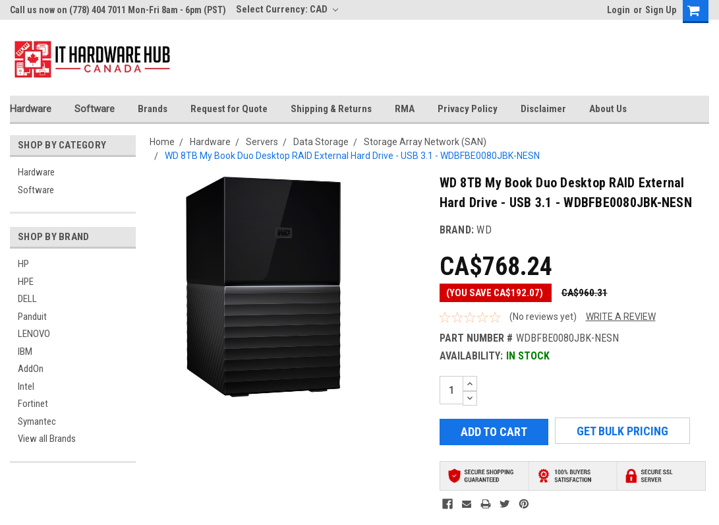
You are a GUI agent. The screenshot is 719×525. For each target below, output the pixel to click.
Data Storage (321, 142)
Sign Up (660, 10)
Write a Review (621, 316)
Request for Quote (229, 109)
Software (94, 109)
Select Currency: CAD (287, 9)
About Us (608, 109)
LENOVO (34, 334)
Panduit (32, 317)
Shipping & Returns (331, 109)
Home (162, 142)
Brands (152, 109)
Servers (262, 142)
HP (23, 264)
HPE (26, 282)
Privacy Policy (468, 109)
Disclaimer (543, 109)
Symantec (37, 421)
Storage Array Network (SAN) (425, 142)
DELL (27, 299)
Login (618, 10)
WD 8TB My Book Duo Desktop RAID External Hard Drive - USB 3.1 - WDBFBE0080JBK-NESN (352, 155)
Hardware (30, 109)
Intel (26, 386)
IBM (25, 351)
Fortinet (33, 404)
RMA (405, 109)
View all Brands (47, 439)
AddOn (30, 369)
